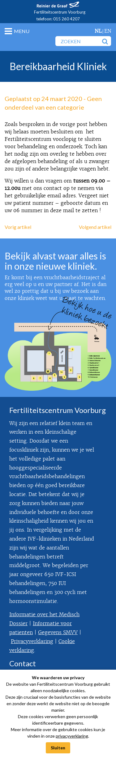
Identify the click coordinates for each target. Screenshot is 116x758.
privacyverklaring (72, 736)
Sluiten (58, 747)
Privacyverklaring (32, 641)
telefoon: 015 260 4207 (58, 18)
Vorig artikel (18, 227)
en (107, 31)
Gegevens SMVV (58, 632)
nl (98, 31)
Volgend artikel (95, 227)
